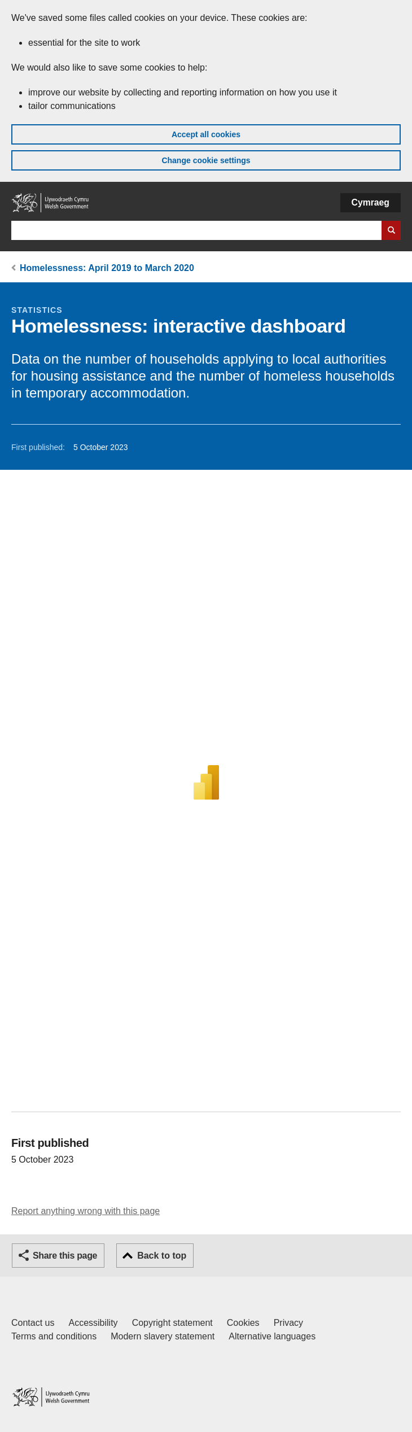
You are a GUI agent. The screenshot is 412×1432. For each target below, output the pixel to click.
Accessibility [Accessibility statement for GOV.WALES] (92, 1323)
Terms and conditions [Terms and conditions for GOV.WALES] (54, 1336)
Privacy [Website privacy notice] (288, 1323)
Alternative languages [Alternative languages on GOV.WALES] (272, 1336)
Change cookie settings (205, 160)
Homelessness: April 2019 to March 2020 (107, 268)
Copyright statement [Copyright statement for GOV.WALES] (172, 1323)
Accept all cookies (206, 134)
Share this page (65, 1255)
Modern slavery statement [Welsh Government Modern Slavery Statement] (162, 1336)
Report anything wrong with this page (85, 1211)
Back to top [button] (161, 1255)
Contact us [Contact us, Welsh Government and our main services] (32, 1323)
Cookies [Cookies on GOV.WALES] (243, 1323)
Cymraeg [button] (370, 202)
